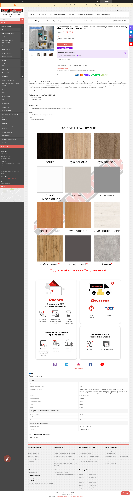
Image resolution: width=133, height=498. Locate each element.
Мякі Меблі (5, 73)
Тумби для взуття (111, 463)
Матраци (5, 69)
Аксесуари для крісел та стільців (9, 127)
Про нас (32, 14)
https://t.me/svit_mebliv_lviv (9, 178)
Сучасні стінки (32, 451)
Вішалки (4, 123)
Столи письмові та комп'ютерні (7, 41)
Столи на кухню (7, 53)
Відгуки (71, 14)
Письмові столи (6, 110)
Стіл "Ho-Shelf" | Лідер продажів (89, 456)
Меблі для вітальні (7, 30)
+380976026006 (78, 368)
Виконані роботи (103, 14)
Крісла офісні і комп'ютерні (10, 114)
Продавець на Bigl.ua (66, 494)
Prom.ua (75, 493)
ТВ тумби (31, 462)
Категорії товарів (6, 26)
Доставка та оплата (57, 14)
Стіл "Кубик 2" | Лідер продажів (89, 459)
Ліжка (4, 60)
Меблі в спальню (7, 37)
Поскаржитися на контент (62, 496)
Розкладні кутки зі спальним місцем (64, 453)
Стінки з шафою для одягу (36, 459)
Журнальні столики (8, 80)
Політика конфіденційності (77, 496)
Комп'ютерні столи (7, 143)
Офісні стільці (6, 136)
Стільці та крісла (7, 57)
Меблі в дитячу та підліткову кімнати (10, 64)
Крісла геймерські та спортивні (8, 118)
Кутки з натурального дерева (63, 456)
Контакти (42, 14)
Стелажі (49, 21)
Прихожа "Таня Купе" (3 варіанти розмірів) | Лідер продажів (115, 460)
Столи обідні (6, 96)
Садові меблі (6, 107)
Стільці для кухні (7, 132)
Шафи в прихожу (111, 451)
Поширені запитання (86, 14)
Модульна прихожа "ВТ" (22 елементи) (117, 456)
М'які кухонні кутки (59, 451)
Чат (125, 493)
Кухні (3, 46)
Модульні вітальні (33, 453)
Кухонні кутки (6, 49)
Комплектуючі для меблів (9, 139)
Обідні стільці (6, 103)
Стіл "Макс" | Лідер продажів (88, 462)
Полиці (4, 92)
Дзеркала (5, 89)
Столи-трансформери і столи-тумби (10, 84)
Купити (65, 44)
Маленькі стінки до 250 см (35, 456)
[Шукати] (22, 19)
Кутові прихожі (110, 453)
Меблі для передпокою (9, 33)
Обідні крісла (6, 100)
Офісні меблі (5, 76)
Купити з (64, 48)
